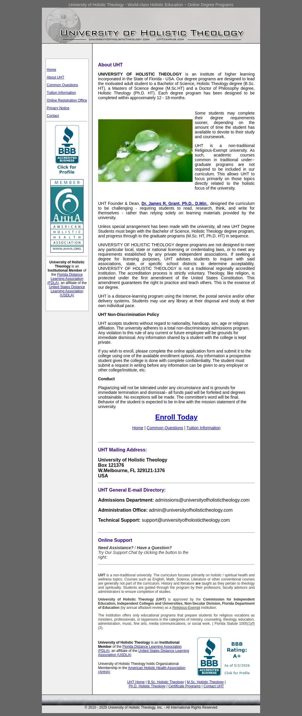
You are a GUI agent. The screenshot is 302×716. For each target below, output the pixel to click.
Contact (53, 116)
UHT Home (136, 682)
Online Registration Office (67, 100)
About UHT (55, 77)
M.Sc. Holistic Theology (205, 682)
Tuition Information (61, 93)
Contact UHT (213, 686)
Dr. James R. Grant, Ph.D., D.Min (174, 203)
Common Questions (62, 85)
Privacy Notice (58, 108)
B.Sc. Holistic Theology (166, 682)
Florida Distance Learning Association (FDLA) (65, 279)
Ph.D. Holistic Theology (147, 686)
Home (51, 70)
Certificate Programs (184, 686)
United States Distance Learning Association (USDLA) (67, 291)
